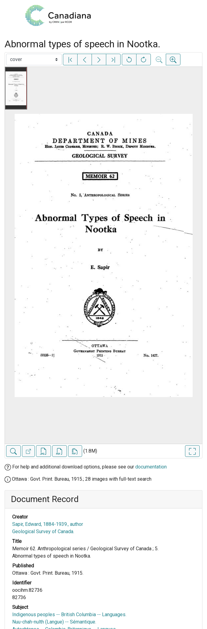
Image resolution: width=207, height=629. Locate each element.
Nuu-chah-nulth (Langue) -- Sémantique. (54, 622)
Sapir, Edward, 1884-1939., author (47, 524)
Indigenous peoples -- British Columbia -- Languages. (69, 614)
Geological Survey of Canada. (43, 531)
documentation (151, 467)
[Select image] (34, 59)
